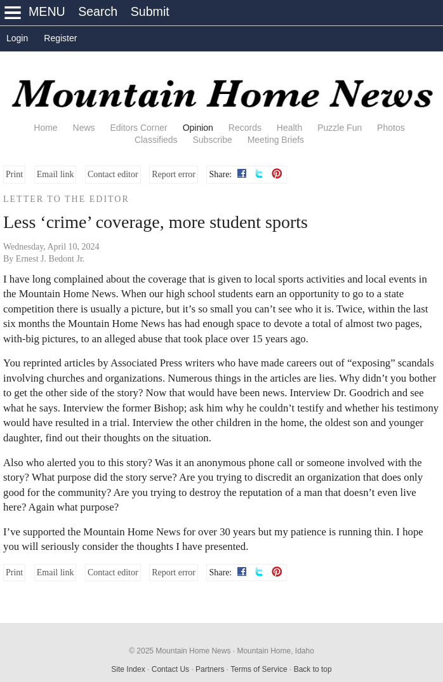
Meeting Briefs (276, 140)
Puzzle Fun (339, 128)
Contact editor (113, 174)
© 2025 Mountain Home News (179, 650)
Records (244, 128)
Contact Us (170, 669)
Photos (391, 128)
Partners (209, 669)
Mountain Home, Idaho (275, 650)
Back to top (313, 669)
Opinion (198, 128)
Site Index (128, 669)
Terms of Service (258, 669)
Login (17, 38)
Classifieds (156, 140)
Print (14, 174)
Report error (173, 174)
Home (45, 128)
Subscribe (212, 140)
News (84, 128)
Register (60, 38)
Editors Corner (138, 128)
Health (289, 128)
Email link (55, 174)
